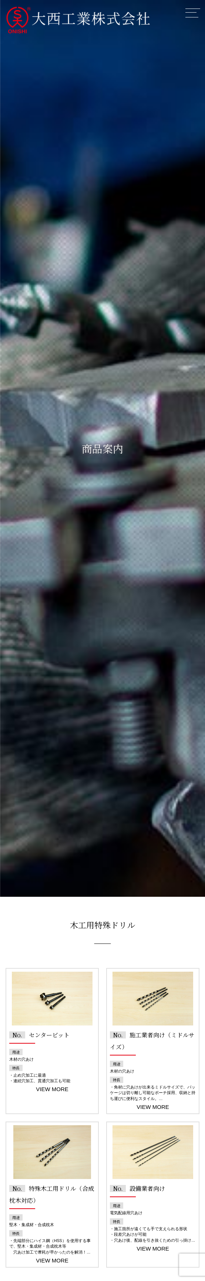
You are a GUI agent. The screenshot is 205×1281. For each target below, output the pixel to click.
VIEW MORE (52, 1089)
